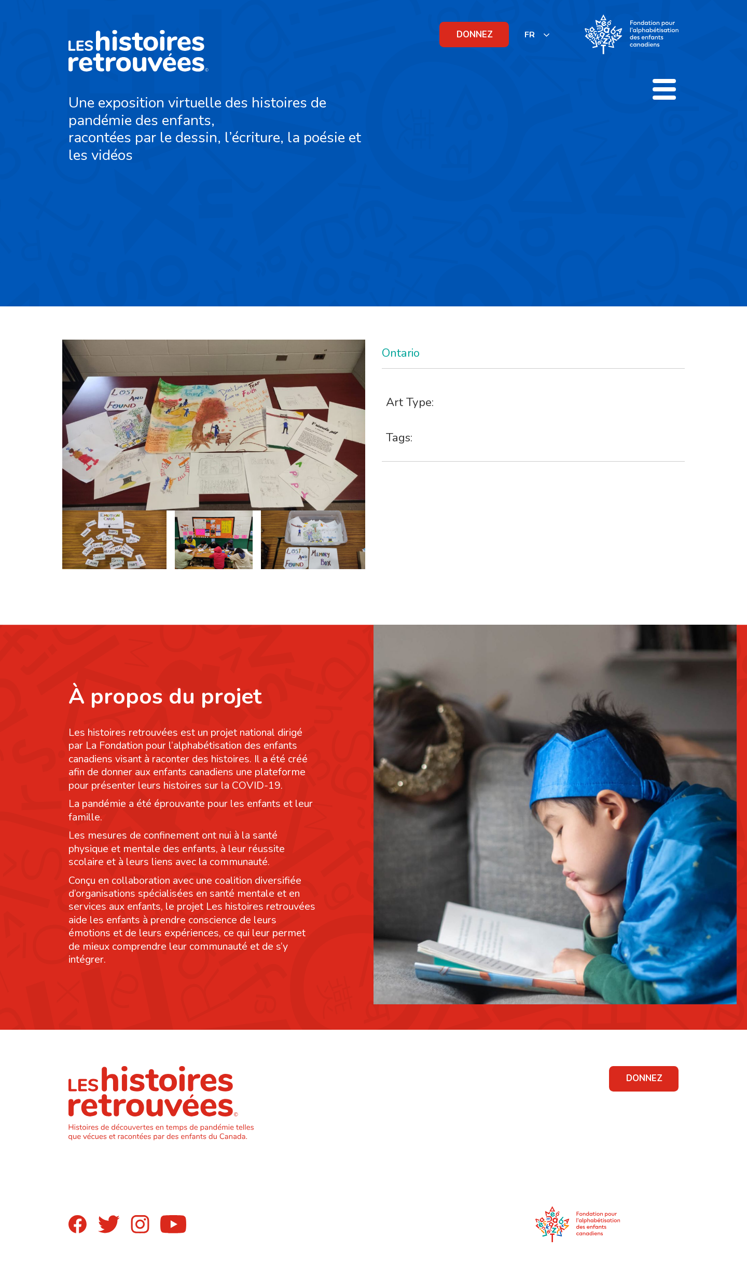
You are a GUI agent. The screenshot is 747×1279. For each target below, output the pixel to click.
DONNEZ (475, 35)
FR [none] (529, 35)
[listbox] (537, 34)
